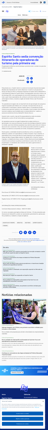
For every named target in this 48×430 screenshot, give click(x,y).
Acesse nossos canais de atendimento (30, 239)
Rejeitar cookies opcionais (22, 418)
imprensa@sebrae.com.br (38, 240)
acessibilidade (34, 2)
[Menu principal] (3, 11)
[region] (22, 414)
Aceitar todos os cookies (22, 413)
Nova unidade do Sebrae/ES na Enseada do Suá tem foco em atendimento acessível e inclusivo (21, 340)
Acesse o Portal (16, 372)
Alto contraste (40, 2)
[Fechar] (43, 401)
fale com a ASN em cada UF (24, 241)
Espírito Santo (37, 222)
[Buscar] (42, 11)
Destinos (27, 222)
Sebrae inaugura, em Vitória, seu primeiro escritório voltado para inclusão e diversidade (22, 328)
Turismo (5, 225)
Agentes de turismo (9, 222)
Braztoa (19, 222)
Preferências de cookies (22, 424)
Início (19, 15)
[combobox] (18, 7)
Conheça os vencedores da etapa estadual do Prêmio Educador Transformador (22, 354)
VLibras (44, 2)
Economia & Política (30, 397)
